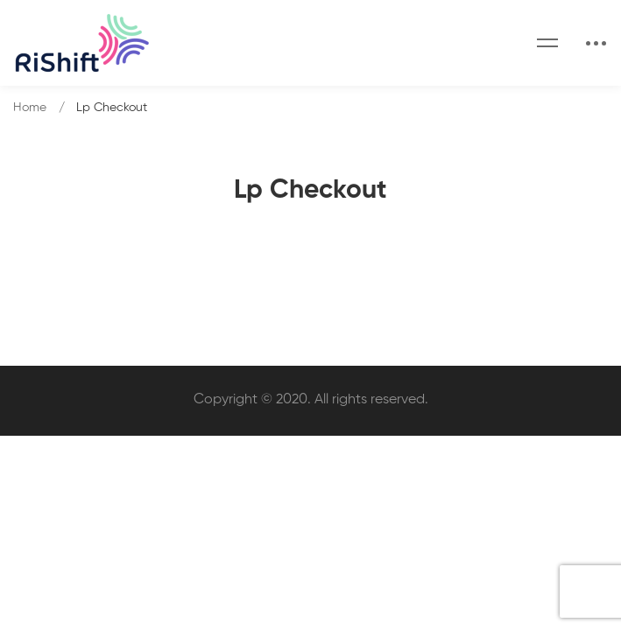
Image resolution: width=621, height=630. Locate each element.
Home (29, 108)
